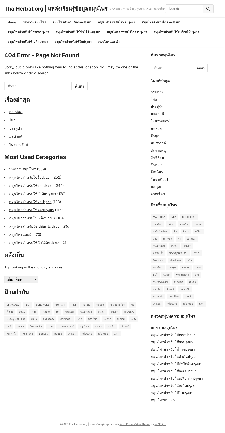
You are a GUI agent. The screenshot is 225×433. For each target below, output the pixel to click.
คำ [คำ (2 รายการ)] (57, 311)
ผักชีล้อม (157, 157)
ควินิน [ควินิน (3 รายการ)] (22, 311)
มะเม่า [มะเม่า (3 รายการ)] (20, 326)
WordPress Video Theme (135, 424)
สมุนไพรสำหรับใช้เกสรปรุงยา (127, 32)
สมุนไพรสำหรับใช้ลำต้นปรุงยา (28, 32)
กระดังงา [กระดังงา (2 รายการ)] (60, 304)
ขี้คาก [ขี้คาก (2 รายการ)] (10, 311)
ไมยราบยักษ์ (18, 144)
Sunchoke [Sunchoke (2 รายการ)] (42, 304)
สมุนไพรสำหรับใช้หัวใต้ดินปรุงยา (78, 32)
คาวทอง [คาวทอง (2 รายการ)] (46, 311)
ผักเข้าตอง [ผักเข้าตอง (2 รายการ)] (65, 319)
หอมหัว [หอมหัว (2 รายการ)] (58, 333)
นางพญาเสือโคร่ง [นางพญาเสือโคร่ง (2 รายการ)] (16, 319)
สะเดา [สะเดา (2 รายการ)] (98, 326)
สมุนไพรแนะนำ (109, 41)
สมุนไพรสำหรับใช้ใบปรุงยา (73, 41)
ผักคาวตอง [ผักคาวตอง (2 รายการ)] (48, 319)
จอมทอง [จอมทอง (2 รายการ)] (69, 311)
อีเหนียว (157, 172)
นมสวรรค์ (158, 143)
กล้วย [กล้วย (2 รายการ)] (73, 304)
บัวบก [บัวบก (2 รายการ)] (34, 319)
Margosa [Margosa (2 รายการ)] (13, 304)
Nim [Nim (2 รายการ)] (27, 304)
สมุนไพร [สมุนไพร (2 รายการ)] (84, 326)
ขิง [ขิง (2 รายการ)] (132, 304)
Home (12, 22)
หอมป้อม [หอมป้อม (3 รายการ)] (43, 333)
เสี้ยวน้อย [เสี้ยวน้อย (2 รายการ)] (103, 333)
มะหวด (156, 128)
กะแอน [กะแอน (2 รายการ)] (100, 304)
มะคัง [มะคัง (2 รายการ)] (133, 319)
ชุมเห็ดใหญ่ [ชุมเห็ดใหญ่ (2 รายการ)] (86, 311)
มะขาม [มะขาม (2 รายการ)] (121, 319)
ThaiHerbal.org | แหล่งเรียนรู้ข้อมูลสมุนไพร (55, 8)
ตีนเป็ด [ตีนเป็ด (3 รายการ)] (114, 311)
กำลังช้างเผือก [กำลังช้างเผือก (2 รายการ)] (117, 304)
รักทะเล (157, 165)
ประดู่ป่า (15, 128)
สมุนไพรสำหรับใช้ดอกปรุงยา (72, 22)
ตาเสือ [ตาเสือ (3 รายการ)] (101, 311)
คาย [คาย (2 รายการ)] (33, 311)
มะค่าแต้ (15, 136)
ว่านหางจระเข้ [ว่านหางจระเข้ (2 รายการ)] (66, 326)
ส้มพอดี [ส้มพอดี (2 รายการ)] (125, 326)
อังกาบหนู (158, 150)
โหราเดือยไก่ (161, 179)
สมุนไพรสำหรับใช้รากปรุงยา (161, 22)
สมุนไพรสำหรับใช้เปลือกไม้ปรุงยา (176, 32)
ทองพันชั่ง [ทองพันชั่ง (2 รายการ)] (129, 311)
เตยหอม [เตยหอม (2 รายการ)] (72, 333)
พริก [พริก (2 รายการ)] (80, 319)
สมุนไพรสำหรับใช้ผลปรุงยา (116, 22)
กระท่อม (15, 112)
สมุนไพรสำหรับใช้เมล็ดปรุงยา (28, 41)
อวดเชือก (158, 194)
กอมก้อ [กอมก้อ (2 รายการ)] (86, 304)
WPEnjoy (160, 424)
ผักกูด (155, 136)
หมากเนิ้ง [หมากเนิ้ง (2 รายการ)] (11, 333)
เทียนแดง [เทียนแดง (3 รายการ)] (87, 333)
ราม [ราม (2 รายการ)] (50, 326)
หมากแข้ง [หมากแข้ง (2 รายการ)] (27, 333)
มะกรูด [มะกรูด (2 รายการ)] (107, 319)
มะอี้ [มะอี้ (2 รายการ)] (9, 326)
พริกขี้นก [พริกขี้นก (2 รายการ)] (93, 319)
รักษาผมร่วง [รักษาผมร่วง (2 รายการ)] (36, 326)
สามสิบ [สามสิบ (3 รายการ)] (111, 326)
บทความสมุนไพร (34, 22)
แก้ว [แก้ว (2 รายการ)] (116, 333)
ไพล (12, 120)
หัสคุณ (156, 186)
